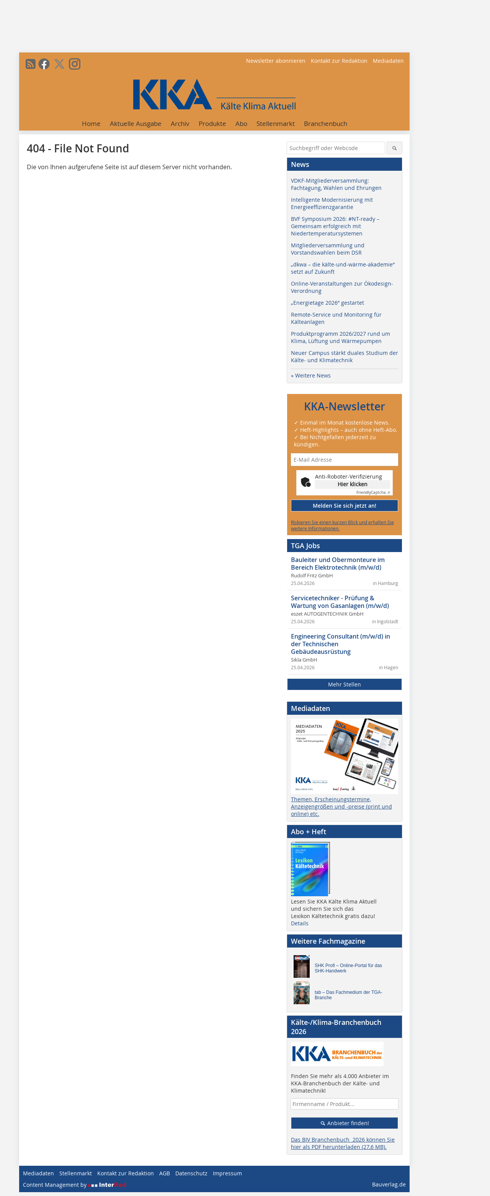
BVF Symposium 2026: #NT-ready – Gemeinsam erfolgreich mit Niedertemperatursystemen (335, 226)
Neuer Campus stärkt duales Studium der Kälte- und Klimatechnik (344, 356)
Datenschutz (191, 1173)
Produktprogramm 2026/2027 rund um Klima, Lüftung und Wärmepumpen (340, 337)
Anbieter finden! (344, 1123)
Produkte (212, 123)
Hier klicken (353, 484)
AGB (164, 1173)
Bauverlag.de (389, 1184)
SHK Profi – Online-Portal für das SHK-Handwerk (348, 968)
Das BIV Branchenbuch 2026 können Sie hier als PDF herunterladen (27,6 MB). (343, 1143)
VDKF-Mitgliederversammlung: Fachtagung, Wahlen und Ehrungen (336, 184)
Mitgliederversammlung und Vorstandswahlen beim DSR (327, 249)
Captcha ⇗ (373, 492)
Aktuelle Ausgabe (136, 123)
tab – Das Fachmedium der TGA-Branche (348, 995)
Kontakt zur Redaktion (339, 60)
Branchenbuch (325, 123)
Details (300, 923)
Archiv (180, 123)
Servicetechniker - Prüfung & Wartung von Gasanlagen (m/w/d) (340, 602)
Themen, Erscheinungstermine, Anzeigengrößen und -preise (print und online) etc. (341, 806)
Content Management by (74, 1184)
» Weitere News (311, 375)
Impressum (227, 1173)
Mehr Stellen (344, 684)
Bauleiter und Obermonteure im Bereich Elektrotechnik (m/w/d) (338, 564)
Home (91, 123)
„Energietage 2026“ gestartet (327, 302)
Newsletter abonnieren (275, 60)
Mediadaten (388, 60)
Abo (241, 123)
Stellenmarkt (275, 123)
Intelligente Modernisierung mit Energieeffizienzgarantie (332, 203)
